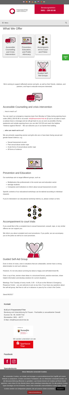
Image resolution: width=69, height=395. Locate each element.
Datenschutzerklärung (35, 392)
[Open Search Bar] (66, 23)
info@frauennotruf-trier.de (38, 118)
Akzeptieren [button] (60, 388)
